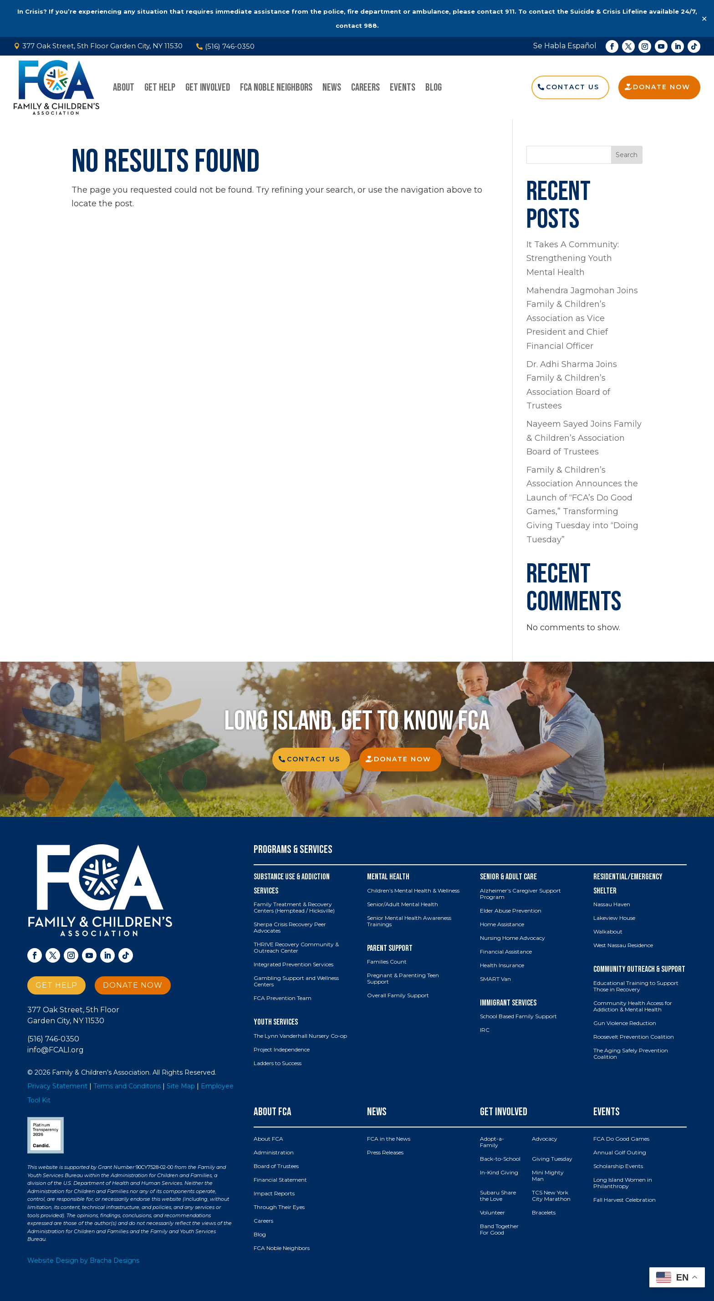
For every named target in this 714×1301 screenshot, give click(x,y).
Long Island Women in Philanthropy (622, 1183)
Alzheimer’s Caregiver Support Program (520, 894)
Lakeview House (614, 918)
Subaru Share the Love (498, 1195)
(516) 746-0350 (53, 1039)
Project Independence (282, 1049)
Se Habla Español (565, 45)
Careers (365, 87)
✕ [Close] (704, 18)
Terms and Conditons (127, 1086)
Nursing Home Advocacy (512, 938)
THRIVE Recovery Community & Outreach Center (296, 947)
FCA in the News (388, 1139)
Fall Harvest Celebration (624, 1200)
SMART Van (495, 979)
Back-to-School (500, 1159)
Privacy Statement (57, 1086)
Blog (433, 87)
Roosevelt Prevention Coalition (633, 1037)
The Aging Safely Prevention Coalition (630, 1053)
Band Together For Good (499, 1229)
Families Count (387, 962)
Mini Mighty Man (548, 1175)
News (331, 87)
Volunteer (492, 1212)
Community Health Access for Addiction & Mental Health (632, 1006)
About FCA (268, 1139)
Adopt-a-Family (492, 1142)
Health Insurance (502, 965)
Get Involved (207, 87)
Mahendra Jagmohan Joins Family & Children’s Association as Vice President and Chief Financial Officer (582, 318)
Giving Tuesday (552, 1159)
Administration (274, 1152)
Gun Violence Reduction (624, 1023)
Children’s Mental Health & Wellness (413, 891)
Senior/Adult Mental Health (402, 904)
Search (627, 155)
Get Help (159, 87)
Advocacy (544, 1139)
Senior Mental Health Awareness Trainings (409, 921)
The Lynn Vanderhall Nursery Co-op (300, 1036)
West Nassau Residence (623, 945)
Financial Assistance (506, 952)
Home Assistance (502, 924)
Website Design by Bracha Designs (83, 1260)
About (123, 87)
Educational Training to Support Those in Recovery (635, 986)
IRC (485, 1030)
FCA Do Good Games (621, 1139)
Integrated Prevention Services (293, 964)
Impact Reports (274, 1193)
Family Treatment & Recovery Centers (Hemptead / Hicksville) (294, 907)
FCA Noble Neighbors (276, 87)
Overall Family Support (398, 995)
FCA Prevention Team (282, 998)
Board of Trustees (276, 1166)
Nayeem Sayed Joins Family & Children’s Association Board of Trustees (584, 438)
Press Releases (385, 1152)
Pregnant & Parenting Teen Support (403, 978)
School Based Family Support (518, 1016)
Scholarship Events (618, 1166)
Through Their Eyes (279, 1207)
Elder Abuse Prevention (510, 911)
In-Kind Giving (499, 1172)
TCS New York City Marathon (551, 1195)
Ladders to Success (277, 1063)
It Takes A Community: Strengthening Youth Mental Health (572, 258)
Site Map (181, 1086)
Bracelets (544, 1212)
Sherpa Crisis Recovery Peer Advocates (290, 927)
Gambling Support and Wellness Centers (296, 981)
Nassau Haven (611, 904)
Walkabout (607, 932)
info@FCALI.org (55, 1050)
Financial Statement (280, 1180)
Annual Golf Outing (619, 1152)
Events (402, 87)
